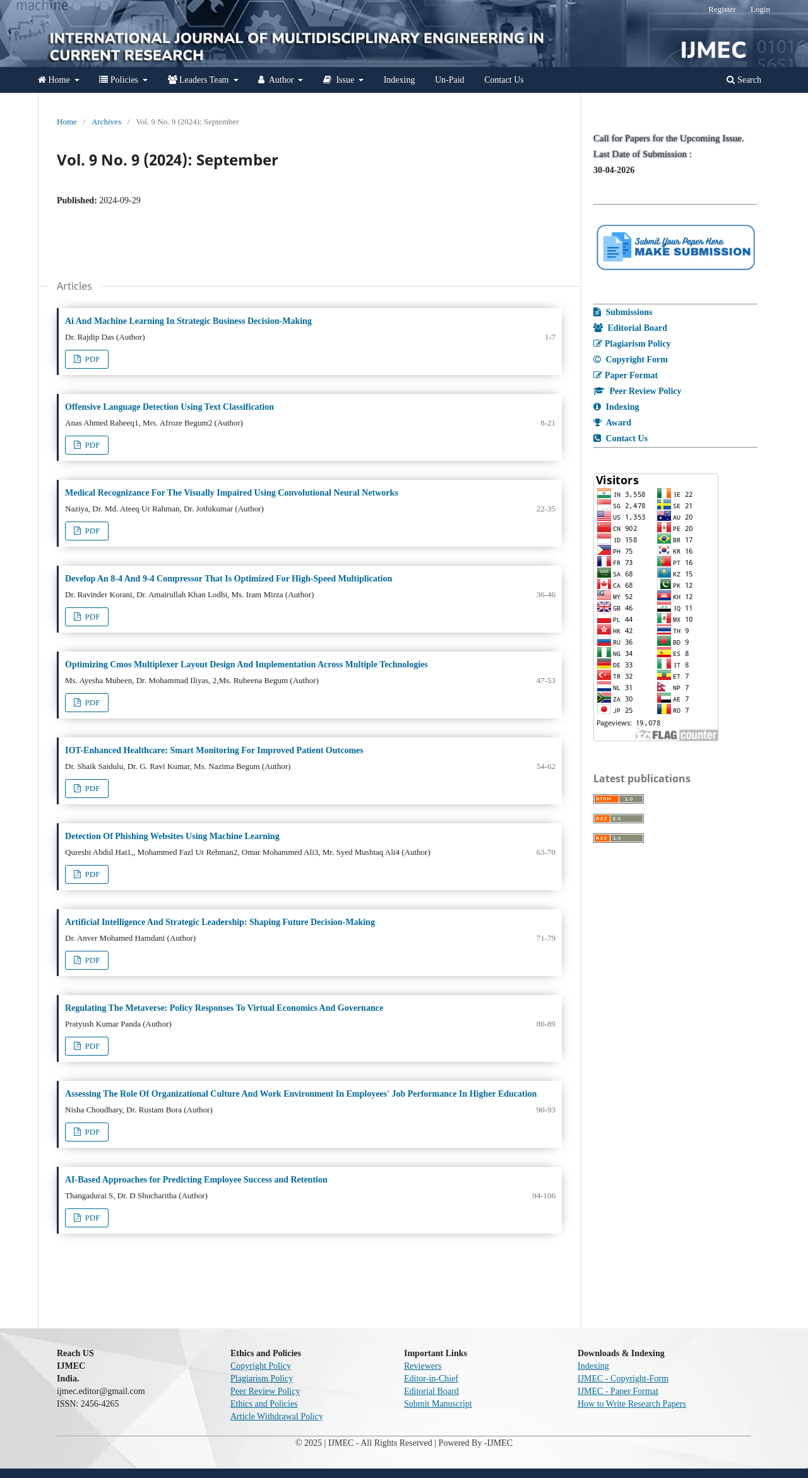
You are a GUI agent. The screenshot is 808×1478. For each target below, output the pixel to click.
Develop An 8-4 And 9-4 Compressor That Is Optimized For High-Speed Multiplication (228, 578)
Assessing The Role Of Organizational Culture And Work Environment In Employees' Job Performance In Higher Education (301, 1094)
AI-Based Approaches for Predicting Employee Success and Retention (196, 1179)
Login (760, 9)
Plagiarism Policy (261, 1378)
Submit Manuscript (438, 1404)
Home (55, 80)
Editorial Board (431, 1391)
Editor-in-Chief (431, 1378)
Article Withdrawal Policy (276, 1416)
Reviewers (422, 1366)
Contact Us (504, 80)
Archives (106, 121)
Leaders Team (199, 80)
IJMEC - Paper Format (618, 1391)
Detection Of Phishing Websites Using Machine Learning (172, 836)
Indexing (399, 80)
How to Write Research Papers (632, 1404)
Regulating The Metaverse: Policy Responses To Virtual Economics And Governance (224, 1008)
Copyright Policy (260, 1366)
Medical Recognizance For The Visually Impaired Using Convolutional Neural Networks (231, 493)
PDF (91, 359)
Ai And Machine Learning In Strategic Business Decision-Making (188, 321)
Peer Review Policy (265, 1391)
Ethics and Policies (264, 1404)
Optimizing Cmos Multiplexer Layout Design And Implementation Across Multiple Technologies (246, 664)
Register (721, 9)
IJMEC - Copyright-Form (623, 1378)
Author (277, 80)
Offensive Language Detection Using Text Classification (169, 407)
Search (744, 80)
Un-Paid (450, 80)
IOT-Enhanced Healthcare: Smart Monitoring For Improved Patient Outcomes (214, 750)
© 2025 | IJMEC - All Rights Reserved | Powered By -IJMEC (404, 1443)
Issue (340, 80)
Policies (119, 80)
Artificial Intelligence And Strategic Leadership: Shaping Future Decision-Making (220, 922)
